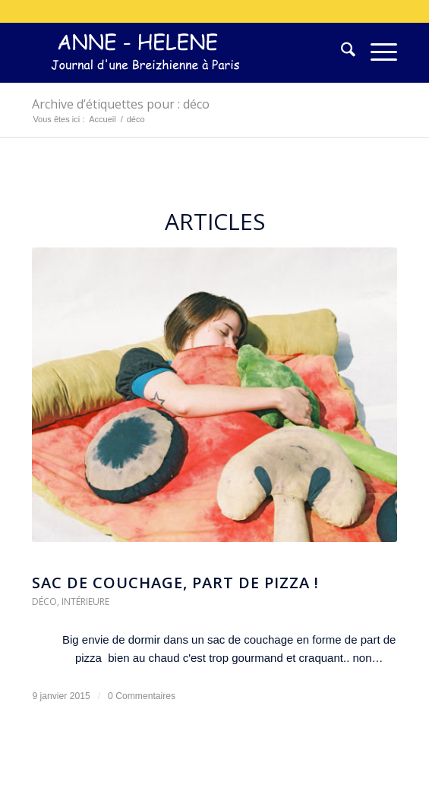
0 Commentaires (141, 696)
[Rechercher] (340, 52)
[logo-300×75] (177, 52)
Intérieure (85, 601)
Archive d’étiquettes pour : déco (121, 104)
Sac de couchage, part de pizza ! (175, 582)
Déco (44, 601)
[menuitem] (340, 52)
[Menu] (376, 52)
